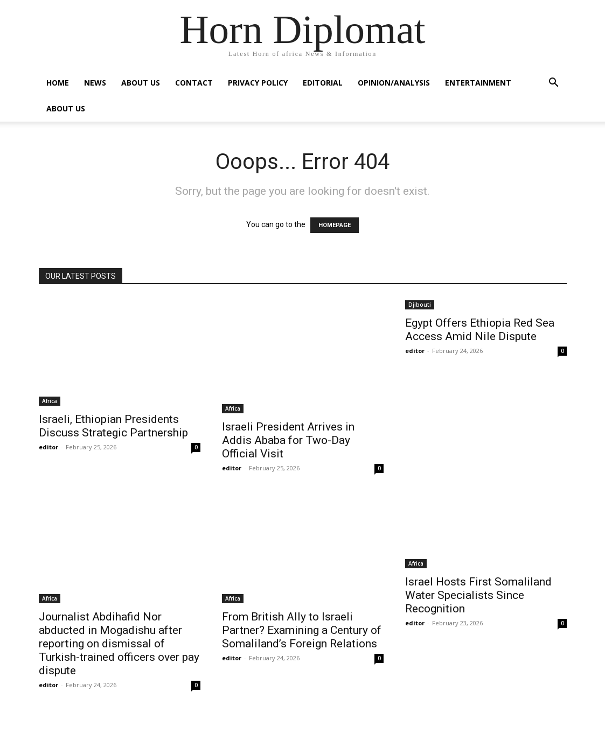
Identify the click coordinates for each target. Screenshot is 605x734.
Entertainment (478, 82)
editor (48, 447)
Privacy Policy (258, 82)
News (95, 82)
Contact (194, 82)
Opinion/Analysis (394, 82)
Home (57, 82)
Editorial (323, 82)
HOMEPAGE (334, 225)
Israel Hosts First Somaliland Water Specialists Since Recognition (478, 595)
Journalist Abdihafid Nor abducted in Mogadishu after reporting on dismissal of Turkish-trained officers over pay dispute (119, 643)
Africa (49, 401)
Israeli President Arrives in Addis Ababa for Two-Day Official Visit (288, 440)
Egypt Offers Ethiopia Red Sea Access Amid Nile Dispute (479, 329)
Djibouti (419, 304)
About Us (140, 82)
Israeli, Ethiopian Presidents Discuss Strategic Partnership (113, 426)
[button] (554, 84)
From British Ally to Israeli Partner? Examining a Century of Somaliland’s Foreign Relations (301, 630)
